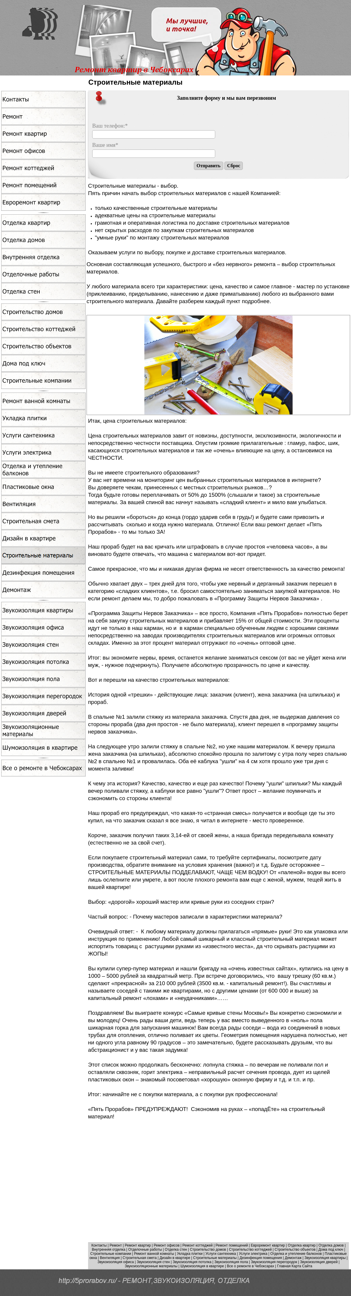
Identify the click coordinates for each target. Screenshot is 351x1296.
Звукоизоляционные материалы (151, 1266)
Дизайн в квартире (174, 1258)
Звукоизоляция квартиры (325, 1258)
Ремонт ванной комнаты (154, 1254)
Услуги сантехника (220, 1254)
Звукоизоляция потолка (192, 1262)
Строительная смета (140, 1258)
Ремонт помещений (232, 1245)
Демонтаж (293, 1258)
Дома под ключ (330, 1249)
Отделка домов (331, 1245)
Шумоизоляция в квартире (202, 1266)
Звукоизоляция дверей (319, 1262)
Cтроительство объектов (295, 1249)
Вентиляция (110, 1258)
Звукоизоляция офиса (116, 1262)
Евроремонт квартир (268, 1245)
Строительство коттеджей (250, 1249)
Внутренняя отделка (108, 1249)
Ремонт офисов (167, 1245)
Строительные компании (110, 1254)
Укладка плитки (189, 1254)
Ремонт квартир (138, 1245)
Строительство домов (208, 1249)
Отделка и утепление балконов (296, 1254)
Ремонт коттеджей (197, 1245)
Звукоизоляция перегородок (274, 1262)
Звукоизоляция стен (153, 1262)
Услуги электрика (253, 1254)
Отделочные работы (145, 1249)
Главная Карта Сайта (294, 1266)
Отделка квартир (302, 1245)
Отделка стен (176, 1249)
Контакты (99, 1245)
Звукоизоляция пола (231, 1262)
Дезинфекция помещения (261, 1258)
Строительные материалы (215, 1258)
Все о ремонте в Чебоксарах (250, 1266)
